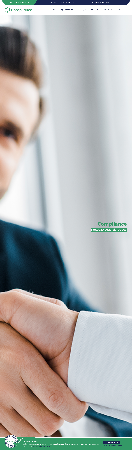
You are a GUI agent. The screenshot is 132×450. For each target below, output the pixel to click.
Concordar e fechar (111, 442)
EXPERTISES (95, 10)
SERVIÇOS (81, 10)
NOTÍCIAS (108, 10)
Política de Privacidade (41, 446)
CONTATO (121, 10)
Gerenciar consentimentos (113, 445)
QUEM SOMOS (67, 10)
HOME (55, 10)
